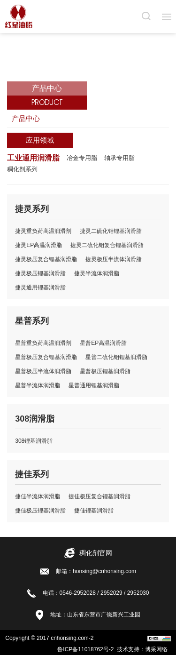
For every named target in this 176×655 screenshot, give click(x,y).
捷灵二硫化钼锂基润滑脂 (111, 231)
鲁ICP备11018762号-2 (87, 649)
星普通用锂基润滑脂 (94, 385)
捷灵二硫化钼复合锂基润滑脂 (107, 245)
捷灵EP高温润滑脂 (38, 245)
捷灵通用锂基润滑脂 (40, 287)
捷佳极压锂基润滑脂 (40, 510)
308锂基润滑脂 (34, 441)
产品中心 (26, 118)
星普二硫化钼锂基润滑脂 (116, 357)
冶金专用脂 (82, 157)
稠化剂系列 (22, 169)
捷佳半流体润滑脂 (37, 496)
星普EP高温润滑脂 (103, 343)
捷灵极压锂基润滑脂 (40, 273)
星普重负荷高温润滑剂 (43, 343)
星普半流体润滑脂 (37, 385)
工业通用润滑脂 (33, 158)
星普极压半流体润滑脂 (43, 371)
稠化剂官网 (95, 553)
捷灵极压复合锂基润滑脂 (46, 259)
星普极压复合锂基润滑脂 (46, 357)
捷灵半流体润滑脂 (96, 273)
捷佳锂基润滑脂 (94, 510)
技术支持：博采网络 (144, 649)
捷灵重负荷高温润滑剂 (43, 231)
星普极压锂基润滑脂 (105, 371)
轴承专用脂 (119, 157)
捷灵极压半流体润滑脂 (113, 259)
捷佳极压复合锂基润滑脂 (99, 496)
